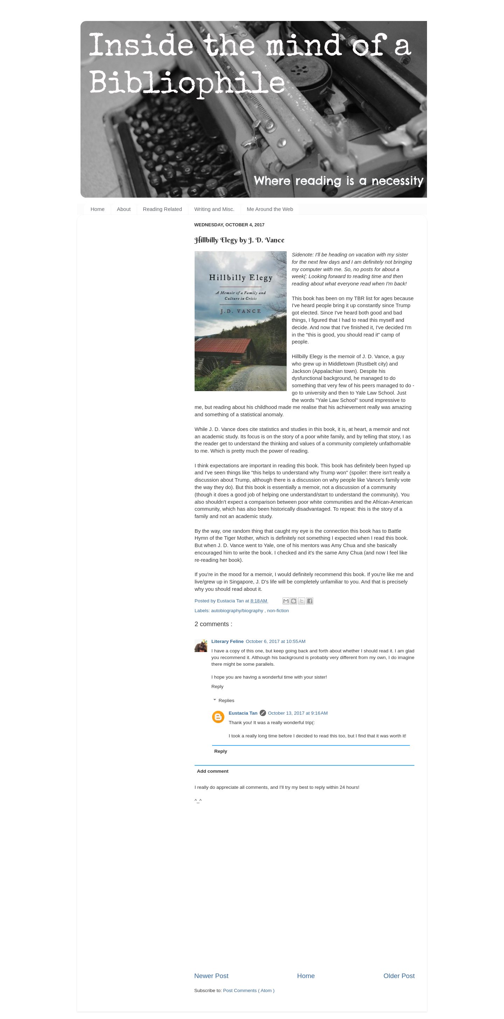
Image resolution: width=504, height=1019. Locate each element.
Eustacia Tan (243, 713)
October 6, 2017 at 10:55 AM (276, 641)
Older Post (399, 975)
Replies (226, 700)
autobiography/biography (237, 610)
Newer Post (211, 975)
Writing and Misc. (214, 209)
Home (98, 209)
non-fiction (278, 610)
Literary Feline (227, 641)
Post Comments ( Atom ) (249, 990)
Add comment (213, 771)
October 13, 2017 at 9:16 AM (298, 713)
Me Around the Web (270, 209)
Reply (217, 686)
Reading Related (162, 209)
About (124, 209)
